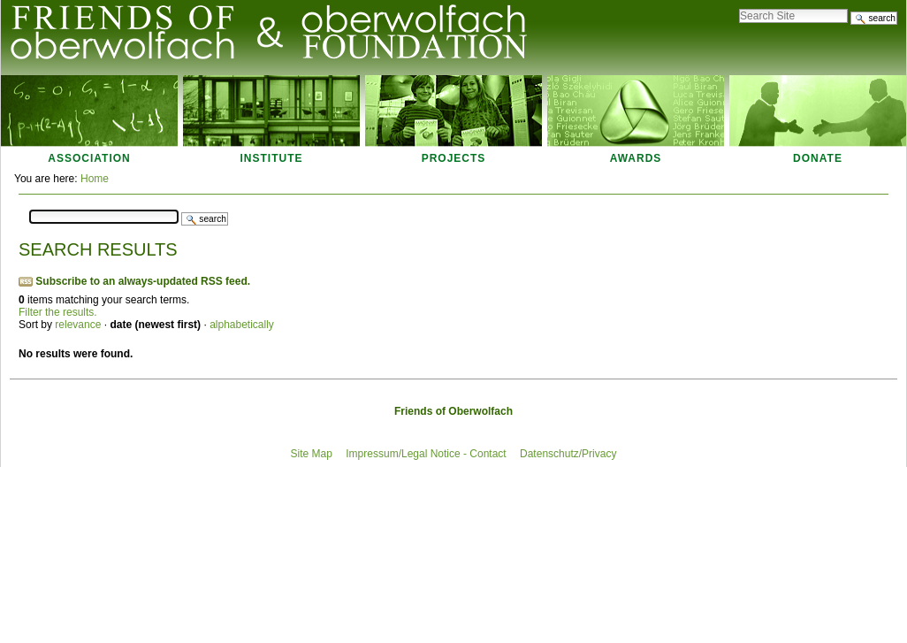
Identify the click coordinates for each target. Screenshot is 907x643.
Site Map (311, 454)
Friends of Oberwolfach (453, 411)
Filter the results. (58, 312)
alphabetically (242, 324)
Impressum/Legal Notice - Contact (426, 454)
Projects (454, 158)
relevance (78, 324)
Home (94, 178)
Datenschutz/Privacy (568, 454)
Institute (271, 158)
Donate (817, 158)
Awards (636, 158)
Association (89, 158)
